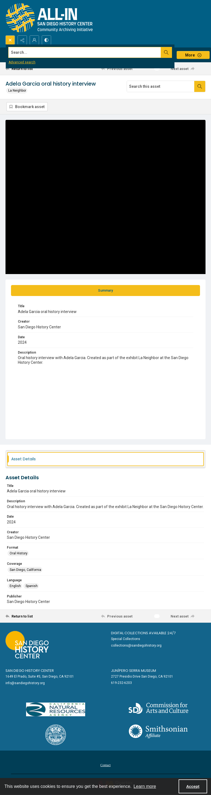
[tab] (105, 290)
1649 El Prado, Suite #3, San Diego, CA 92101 (39, 676)
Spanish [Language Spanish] (32, 586)
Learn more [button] (145, 786)
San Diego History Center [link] (29, 670)
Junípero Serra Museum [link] (133, 670)
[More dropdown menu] (193, 55)
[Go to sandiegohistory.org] (27, 644)
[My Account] (34, 40)
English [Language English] (15, 586)
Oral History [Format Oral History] (18, 553)
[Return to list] (31, 68)
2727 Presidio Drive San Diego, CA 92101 (142, 676)
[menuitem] (105, 765)
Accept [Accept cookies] (192, 786)
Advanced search (22, 62)
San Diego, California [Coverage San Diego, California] (25, 570)
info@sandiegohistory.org (25, 683)
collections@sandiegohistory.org (136, 645)
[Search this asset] (160, 86)
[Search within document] (199, 86)
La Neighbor (17, 90)
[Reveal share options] (22, 40)
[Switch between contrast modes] (46, 40)
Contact (105, 765)
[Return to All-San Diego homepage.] (49, 18)
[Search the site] (85, 52)
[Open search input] (10, 40)
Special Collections (125, 639)
